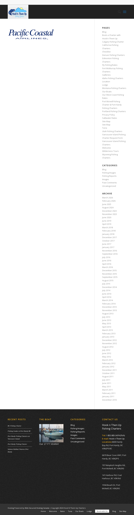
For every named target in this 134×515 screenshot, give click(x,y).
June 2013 (106, 320)
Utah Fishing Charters (112, 131)
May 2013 (106, 323)
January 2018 (108, 234)
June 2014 (106, 293)
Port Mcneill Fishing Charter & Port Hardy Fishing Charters (112, 104)
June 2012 (106, 353)
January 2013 (108, 336)
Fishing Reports (109, 176)
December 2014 (109, 287)
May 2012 (106, 356)
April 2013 (106, 326)
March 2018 (107, 227)
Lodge (105, 84)
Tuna (104, 127)
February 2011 (108, 393)
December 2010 (109, 399)
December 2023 (109, 210)
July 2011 (106, 379)
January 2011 (108, 396)
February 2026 (108, 200)
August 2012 (107, 346)
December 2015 (109, 270)
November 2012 (109, 343)
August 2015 (107, 280)
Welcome (106, 147)
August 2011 (107, 376)
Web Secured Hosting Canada (37, 508)
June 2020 (106, 217)
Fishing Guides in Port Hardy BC (19, 431)
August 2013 (107, 313)
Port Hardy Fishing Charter (17, 444)
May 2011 (106, 386)
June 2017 (106, 244)
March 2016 (107, 267)
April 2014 (106, 297)
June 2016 (106, 260)
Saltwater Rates (109, 118)
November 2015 (109, 273)
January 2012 (108, 366)
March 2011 (107, 389)
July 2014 (106, 290)
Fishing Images (109, 172)
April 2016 (106, 264)
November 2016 (109, 250)
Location (106, 81)
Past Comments (109, 182)
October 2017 (108, 240)
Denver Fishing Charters (113, 55)
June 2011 (106, 383)
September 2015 (109, 277)
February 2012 (108, 363)
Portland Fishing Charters (114, 111)
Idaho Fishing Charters (112, 78)
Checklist (106, 51)
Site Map (106, 121)
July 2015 (106, 283)
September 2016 (109, 253)
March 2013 (107, 330)
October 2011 (108, 373)
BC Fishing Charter (14, 426)
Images (105, 179)
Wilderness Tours (110, 151)
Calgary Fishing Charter (113, 41)
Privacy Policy (108, 114)
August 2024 (107, 207)
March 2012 (107, 360)
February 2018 (108, 230)
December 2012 (109, 340)
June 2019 (106, 220)
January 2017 (108, 247)
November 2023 (109, 214)
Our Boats (107, 91)
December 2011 (109, 370)
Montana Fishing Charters (114, 88)
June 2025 (106, 204)
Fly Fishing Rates (109, 65)
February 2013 (108, 333)
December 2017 (109, 237)
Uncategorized (109, 186)
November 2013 (109, 310)
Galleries (106, 74)
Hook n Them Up (117, 438)
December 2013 (109, 307)
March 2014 (107, 300)
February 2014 (108, 303)
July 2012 (106, 350)
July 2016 (106, 257)
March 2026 (107, 197)
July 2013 (106, 317)
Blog (104, 31)
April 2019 (106, 224)
